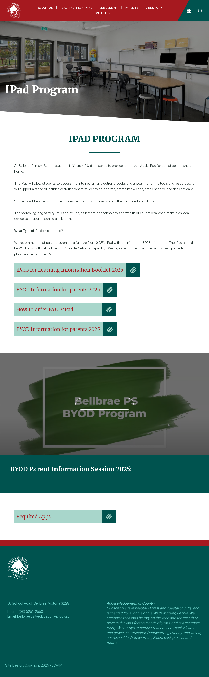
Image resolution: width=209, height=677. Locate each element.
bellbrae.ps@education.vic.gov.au (43, 616)
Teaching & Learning (76, 8)
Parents (131, 8)
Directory (153, 8)
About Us (45, 8)
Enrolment (108, 8)
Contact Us (101, 13)
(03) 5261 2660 (31, 611)
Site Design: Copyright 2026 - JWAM (33, 665)
